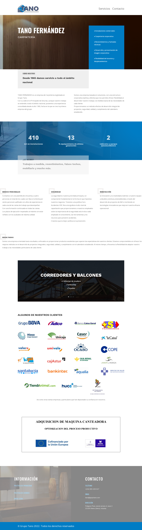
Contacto (118, 8)
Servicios (104, 8)
